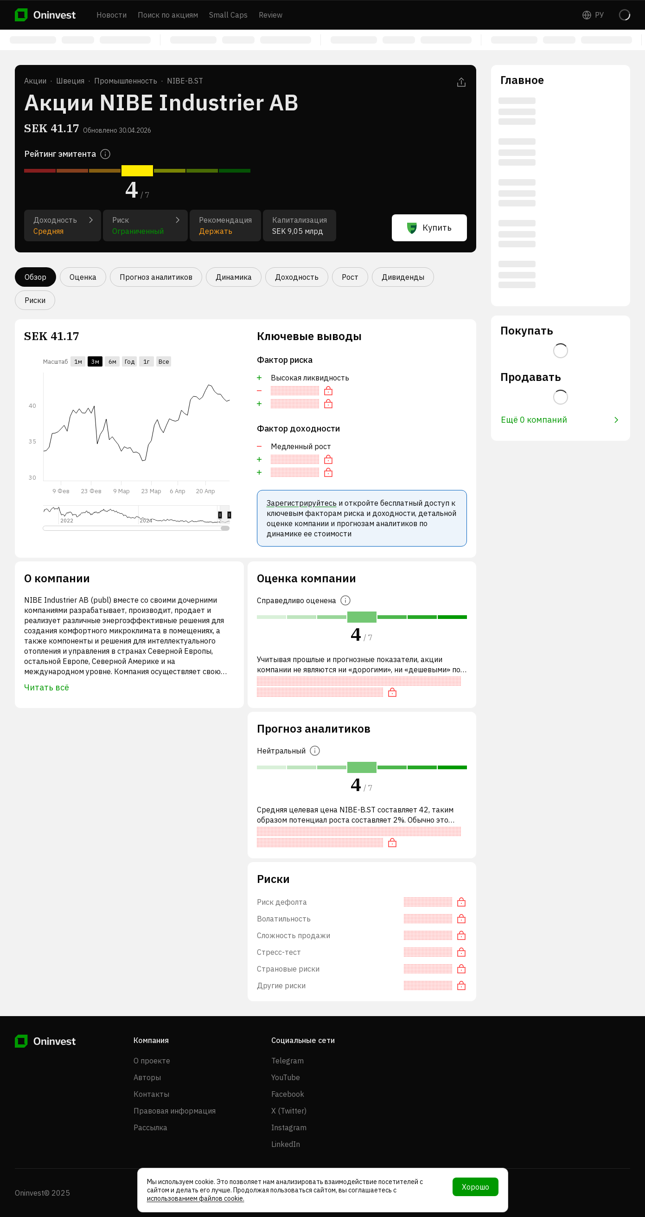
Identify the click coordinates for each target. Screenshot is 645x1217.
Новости (111, 14)
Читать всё (46, 687)
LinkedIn (285, 1144)
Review (270, 14)
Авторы (147, 1077)
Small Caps (228, 14)
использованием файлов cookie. (195, 1198)
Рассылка (150, 1127)
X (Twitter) (289, 1110)
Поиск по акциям (168, 14)
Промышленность (125, 80)
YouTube (285, 1077)
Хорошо (475, 1186)
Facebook (287, 1094)
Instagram (289, 1127)
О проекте (152, 1060)
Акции (35, 80)
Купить (429, 228)
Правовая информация (175, 1110)
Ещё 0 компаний (560, 419)
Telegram (287, 1060)
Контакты (151, 1094)
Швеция (70, 80)
